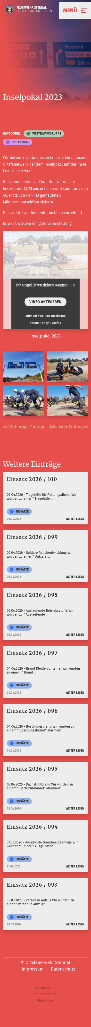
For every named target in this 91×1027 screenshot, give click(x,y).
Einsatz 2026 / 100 (32, 479)
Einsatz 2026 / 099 (32, 537)
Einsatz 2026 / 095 (32, 769)
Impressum (32, 969)
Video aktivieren (45, 301)
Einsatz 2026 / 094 (32, 827)
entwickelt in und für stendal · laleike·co (45, 994)
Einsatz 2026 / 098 (32, 595)
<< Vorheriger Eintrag (23, 427)
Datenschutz (63, 969)
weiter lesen (75, 519)
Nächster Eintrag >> (69, 427)
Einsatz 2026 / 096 (32, 711)
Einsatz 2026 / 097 (32, 653)
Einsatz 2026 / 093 (32, 885)
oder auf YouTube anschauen (45, 316)
